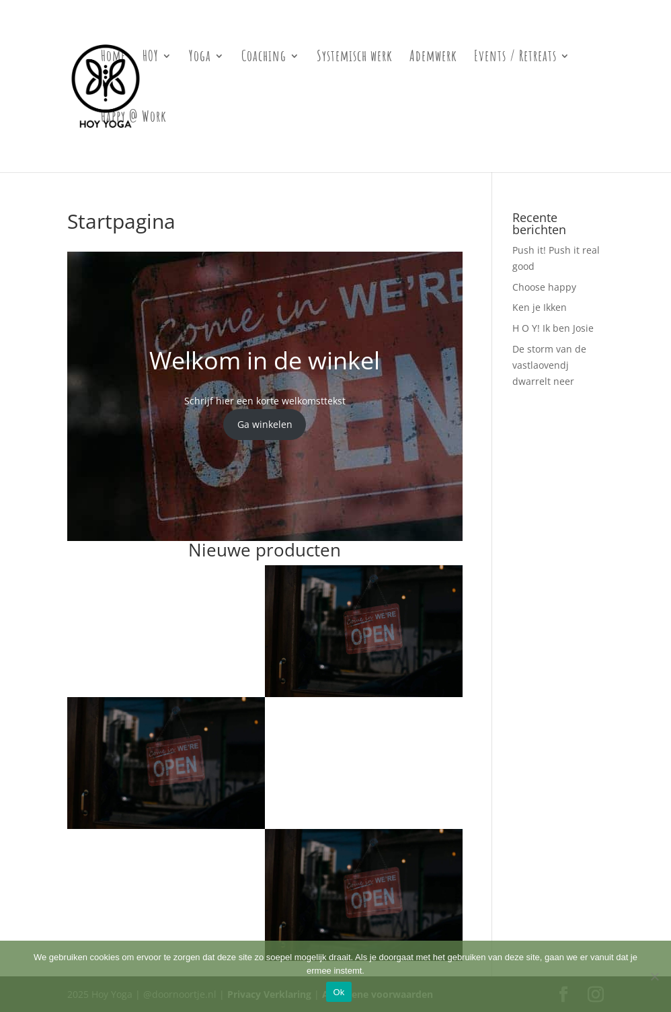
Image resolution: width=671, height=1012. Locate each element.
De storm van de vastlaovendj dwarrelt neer (549, 365)
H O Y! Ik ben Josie (553, 328)
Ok (338, 992)
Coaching (263, 58)
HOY (151, 58)
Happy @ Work (134, 118)
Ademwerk (433, 58)
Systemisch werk (355, 58)
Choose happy (544, 287)
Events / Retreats (515, 58)
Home (113, 58)
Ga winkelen (264, 424)
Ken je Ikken (539, 307)
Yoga (200, 58)
